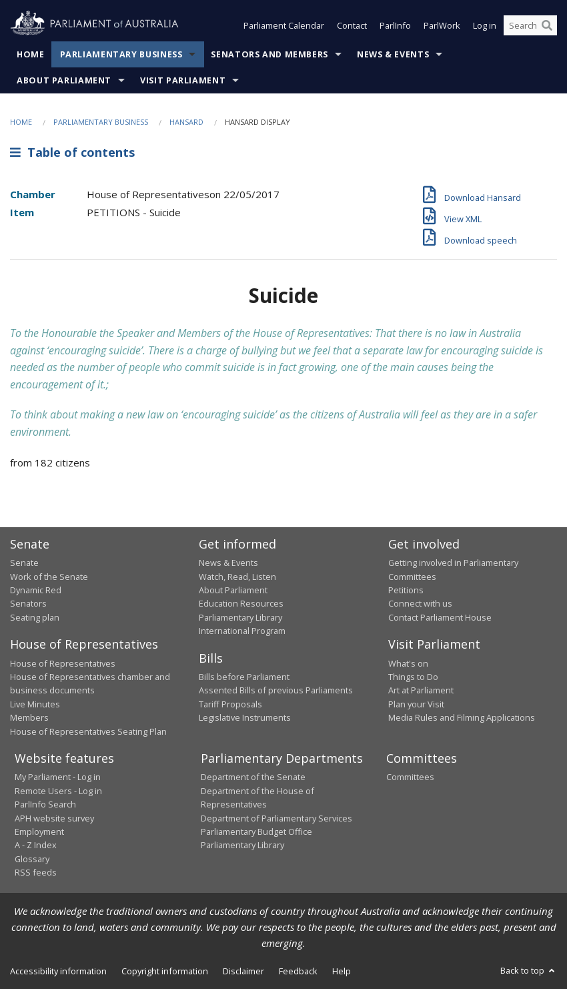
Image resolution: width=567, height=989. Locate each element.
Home (31, 54)
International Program (242, 631)
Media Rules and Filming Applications (461, 717)
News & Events (393, 54)
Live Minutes (35, 704)
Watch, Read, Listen (237, 577)
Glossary (32, 859)
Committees (410, 777)
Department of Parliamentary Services (276, 818)
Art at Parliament (421, 690)
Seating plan (34, 617)
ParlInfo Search (45, 804)
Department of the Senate (253, 777)
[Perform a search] (547, 25)
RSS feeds (36, 872)
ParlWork (442, 25)
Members (29, 717)
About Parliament (64, 80)
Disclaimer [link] (243, 971)
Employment (39, 832)
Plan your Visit (416, 704)
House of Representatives (62, 663)
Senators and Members (269, 54)
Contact (352, 25)
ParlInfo (395, 25)
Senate (24, 563)
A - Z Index (36, 845)
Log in (484, 25)
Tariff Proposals (230, 704)
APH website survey (54, 818)
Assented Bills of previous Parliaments (276, 690)
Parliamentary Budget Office (256, 832)
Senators (28, 603)
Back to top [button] (528, 970)
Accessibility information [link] (58, 971)
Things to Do (413, 677)
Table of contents (72, 152)
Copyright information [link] (164, 971)
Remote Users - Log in (58, 791)
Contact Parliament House (440, 617)
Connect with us (420, 603)
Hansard (186, 122)
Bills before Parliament (244, 677)
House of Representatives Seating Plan (88, 731)
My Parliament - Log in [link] (58, 777)
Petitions (406, 590)
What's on (408, 663)
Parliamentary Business (121, 54)
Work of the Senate (49, 577)
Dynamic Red (35, 590)
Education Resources (241, 603)
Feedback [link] (298, 971)
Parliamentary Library (240, 617)
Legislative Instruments (245, 717)
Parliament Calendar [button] (283, 25)
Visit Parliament (182, 80)
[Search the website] (530, 25)
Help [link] (341, 971)
